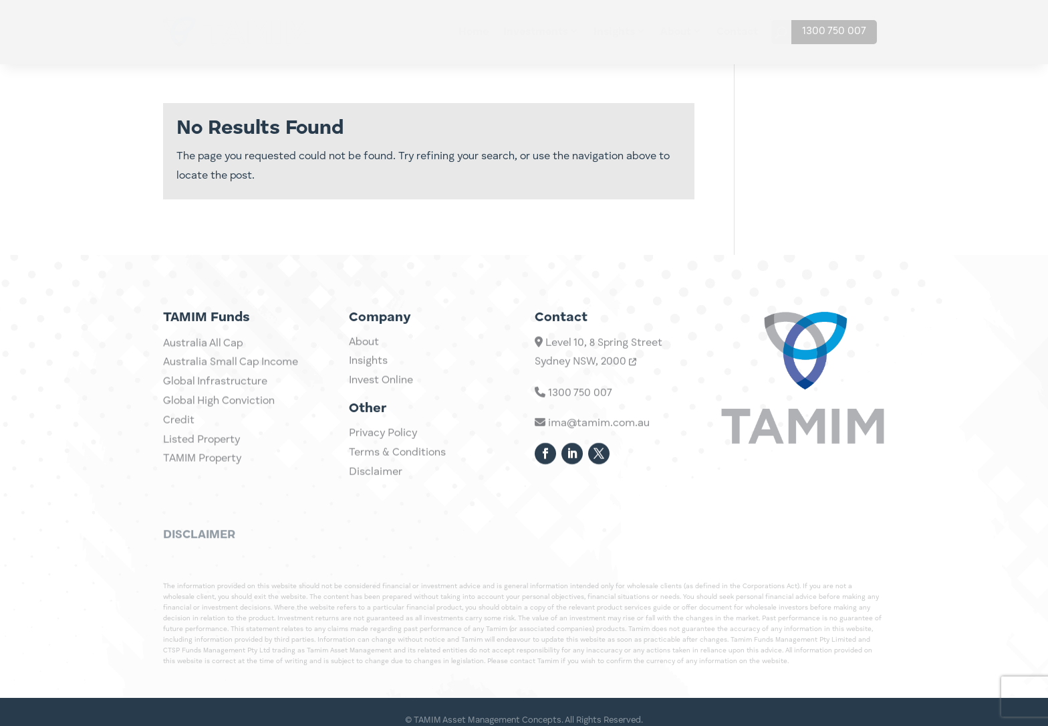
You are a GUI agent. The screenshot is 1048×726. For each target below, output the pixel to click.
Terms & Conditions (397, 462)
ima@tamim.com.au (592, 440)
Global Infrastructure (215, 404)
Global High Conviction (219, 424)
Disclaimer (375, 481)
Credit (178, 443)
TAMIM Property (202, 481)
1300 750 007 (834, 31)
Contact (737, 32)
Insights (614, 32)
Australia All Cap (203, 366)
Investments (535, 32)
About (675, 32)
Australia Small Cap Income (230, 385)
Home (473, 32)
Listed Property (201, 462)
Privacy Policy (383, 443)
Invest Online (381, 390)
